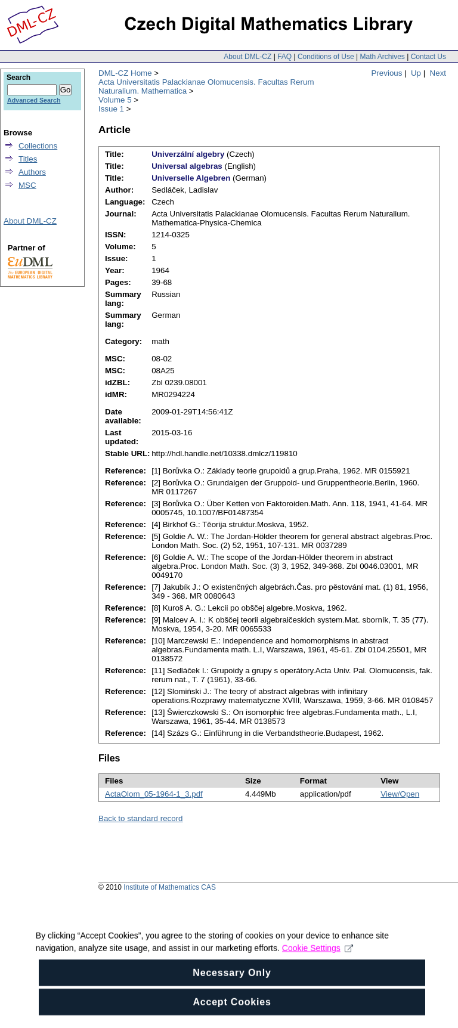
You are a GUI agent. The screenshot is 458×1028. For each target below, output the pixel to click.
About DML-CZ (247, 56)
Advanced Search (33, 100)
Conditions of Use (326, 56)
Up (416, 73)
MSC (27, 185)
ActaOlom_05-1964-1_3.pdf (154, 793)
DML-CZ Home (125, 73)
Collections (37, 145)
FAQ (284, 56)
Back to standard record (140, 818)
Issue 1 (111, 108)
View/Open (399, 793)
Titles (27, 158)
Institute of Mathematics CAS (169, 887)
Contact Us (428, 56)
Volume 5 (115, 99)
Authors (32, 172)
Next (438, 73)
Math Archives (382, 56)
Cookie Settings (317, 976)
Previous (387, 73)
